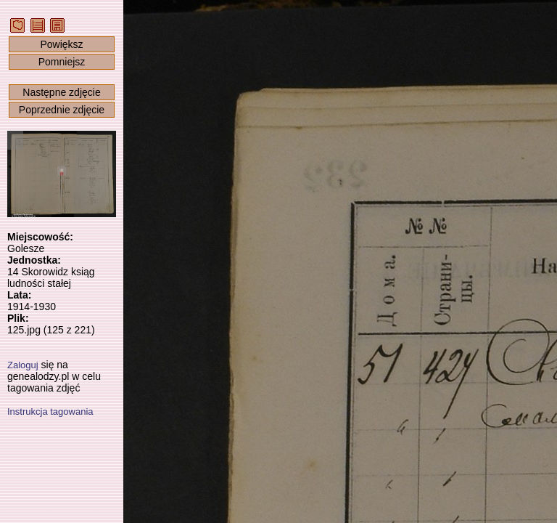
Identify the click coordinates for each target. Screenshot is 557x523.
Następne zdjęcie (61, 92)
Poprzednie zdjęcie (61, 109)
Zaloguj (22, 365)
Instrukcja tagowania (50, 411)
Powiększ (61, 44)
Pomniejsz (62, 62)
